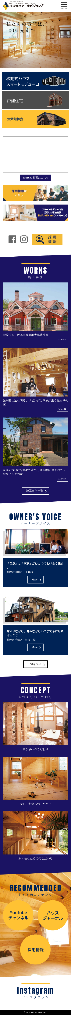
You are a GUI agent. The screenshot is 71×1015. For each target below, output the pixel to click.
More (34, 579)
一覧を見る (34, 664)
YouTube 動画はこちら (35, 177)
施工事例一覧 (34, 490)
